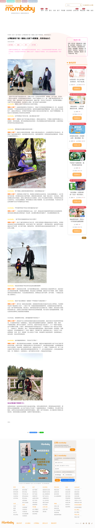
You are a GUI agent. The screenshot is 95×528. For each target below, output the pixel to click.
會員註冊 (68, 502)
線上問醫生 (35, 509)
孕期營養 (75, 50)
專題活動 (82, 10)
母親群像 (56, 512)
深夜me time (78, 500)
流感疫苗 (81, 50)
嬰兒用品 (24, 492)
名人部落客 (57, 510)
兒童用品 (24, 509)
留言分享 (68, 494)
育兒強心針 (25, 494)
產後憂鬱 (75, 48)
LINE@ (41, 432)
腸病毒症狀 (79, 43)
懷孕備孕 (15, 489)
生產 (46, 10)
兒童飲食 (24, 511)
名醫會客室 (46, 498)
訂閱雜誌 (36, 523)
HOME (9, 35)
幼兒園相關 (25, 513)
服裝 (18, 44)
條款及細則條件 (65, 477)
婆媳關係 (77, 494)
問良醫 (63, 10)
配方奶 (73, 43)
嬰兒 (50, 10)
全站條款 (28, 523)
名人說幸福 (46, 500)
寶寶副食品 (79, 45)
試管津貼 (15, 498)
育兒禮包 (68, 489)
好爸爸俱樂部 (78, 507)
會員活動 (56, 494)
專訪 (76, 53)
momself (77, 489)
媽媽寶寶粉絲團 (33, 432)
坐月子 (15, 512)
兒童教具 (24, 515)
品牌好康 (56, 492)
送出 (73, 449)
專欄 (88, 10)
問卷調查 (68, 498)
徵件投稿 (68, 496)
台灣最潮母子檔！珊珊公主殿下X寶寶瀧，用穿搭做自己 (36, 35)
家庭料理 (35, 496)
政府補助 (72, 45)
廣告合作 (45, 523)
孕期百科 (15, 494)
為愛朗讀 (76, 51)
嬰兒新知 (24, 498)
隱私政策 (72, 477)
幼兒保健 (45, 504)
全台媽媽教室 (57, 496)
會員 (92, 10)
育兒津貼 (15, 514)
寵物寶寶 (35, 504)
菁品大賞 (77, 517)
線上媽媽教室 (46, 494)
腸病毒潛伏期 (81, 46)
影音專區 (69, 10)
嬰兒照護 (24, 489)
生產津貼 (15, 496)
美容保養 (77, 496)
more (84, 237)
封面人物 (56, 506)
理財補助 (35, 502)
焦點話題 (56, 508)
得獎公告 (68, 500)
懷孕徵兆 (74, 46)
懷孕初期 (15, 492)
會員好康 (68, 492)
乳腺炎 (70, 48)
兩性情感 (77, 492)
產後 (14, 508)
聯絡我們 (53, 523)
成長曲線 (24, 500)
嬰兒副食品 (25, 496)
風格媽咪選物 (57, 514)
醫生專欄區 (35, 511)
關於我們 (19, 523)
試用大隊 (76, 10)
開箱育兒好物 (46, 492)
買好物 (44, 511)
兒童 (54, 10)
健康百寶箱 (35, 498)
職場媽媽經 (77, 498)
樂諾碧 (81, 51)
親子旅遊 (35, 494)
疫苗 (69, 43)
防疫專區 (35, 513)
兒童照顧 (24, 507)
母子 (26, 44)
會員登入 (68, 504)
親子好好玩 (46, 496)
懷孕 (42, 10)
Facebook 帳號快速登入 (67, 480)
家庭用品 (35, 492)
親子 (58, 10)
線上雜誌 (77, 512)
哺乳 (14, 510)
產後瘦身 (81, 48)
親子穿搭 (11, 44)
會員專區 (68, 506)
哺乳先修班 (46, 502)
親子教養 (18, 35)
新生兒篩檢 (25, 502)
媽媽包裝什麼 (78, 502)
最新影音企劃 (46, 489)
